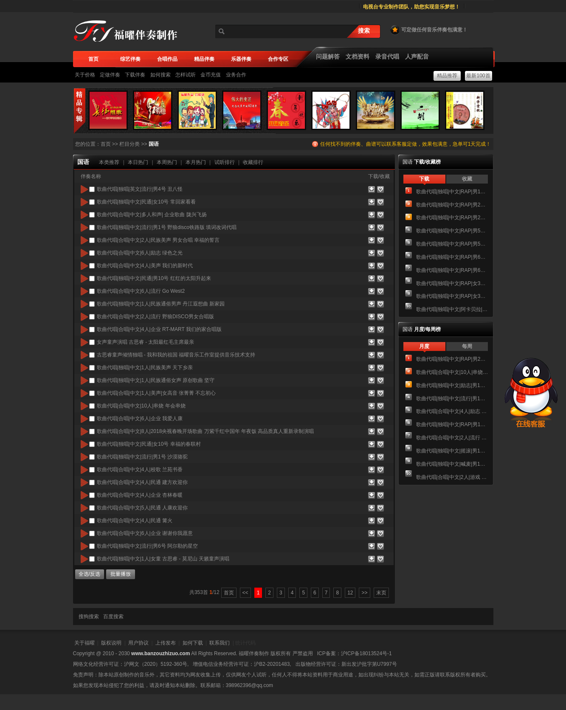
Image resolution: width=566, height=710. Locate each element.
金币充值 (210, 75)
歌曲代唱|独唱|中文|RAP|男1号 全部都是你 (452, 192)
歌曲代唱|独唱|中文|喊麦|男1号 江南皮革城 (452, 464)
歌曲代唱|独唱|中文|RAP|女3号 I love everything (452, 283)
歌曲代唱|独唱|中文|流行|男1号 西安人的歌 (452, 399)
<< (245, 593)
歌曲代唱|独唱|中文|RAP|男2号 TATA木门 (452, 218)
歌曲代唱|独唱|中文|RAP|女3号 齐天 (452, 296)
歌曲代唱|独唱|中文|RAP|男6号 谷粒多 (452, 257)
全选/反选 (89, 574)
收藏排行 (253, 162)
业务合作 (236, 75)
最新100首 (478, 76)
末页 (381, 593)
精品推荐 (447, 76)
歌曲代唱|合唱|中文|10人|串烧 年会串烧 (452, 372)
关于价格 (85, 75)
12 (350, 593)
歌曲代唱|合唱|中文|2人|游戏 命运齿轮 (452, 477)
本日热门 (138, 162)
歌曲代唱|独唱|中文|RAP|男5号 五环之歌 (452, 244)
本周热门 (167, 162)
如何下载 (193, 643)
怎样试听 (185, 75)
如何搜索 (160, 75)
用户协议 (138, 643)
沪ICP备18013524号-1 (366, 653)
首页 (106, 144)
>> (364, 593)
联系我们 (219, 643)
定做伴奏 (110, 75)
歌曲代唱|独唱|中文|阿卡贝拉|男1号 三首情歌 (452, 309)
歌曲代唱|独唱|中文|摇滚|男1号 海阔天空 (452, 451)
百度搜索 (113, 616)
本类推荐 (109, 162)
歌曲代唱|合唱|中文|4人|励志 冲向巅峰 (452, 411)
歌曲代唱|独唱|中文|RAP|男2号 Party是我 (452, 205)
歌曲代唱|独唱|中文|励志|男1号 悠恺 (452, 385)
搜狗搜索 (89, 616)
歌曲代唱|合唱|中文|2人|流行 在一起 (452, 438)
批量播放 (120, 574)
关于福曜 (84, 643)
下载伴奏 (135, 75)
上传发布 (165, 643)
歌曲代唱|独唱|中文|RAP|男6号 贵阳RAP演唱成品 (452, 270)
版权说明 (111, 643)
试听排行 (224, 162)
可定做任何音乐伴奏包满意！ (428, 30)
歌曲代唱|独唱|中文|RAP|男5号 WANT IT (452, 231)
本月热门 (196, 162)
